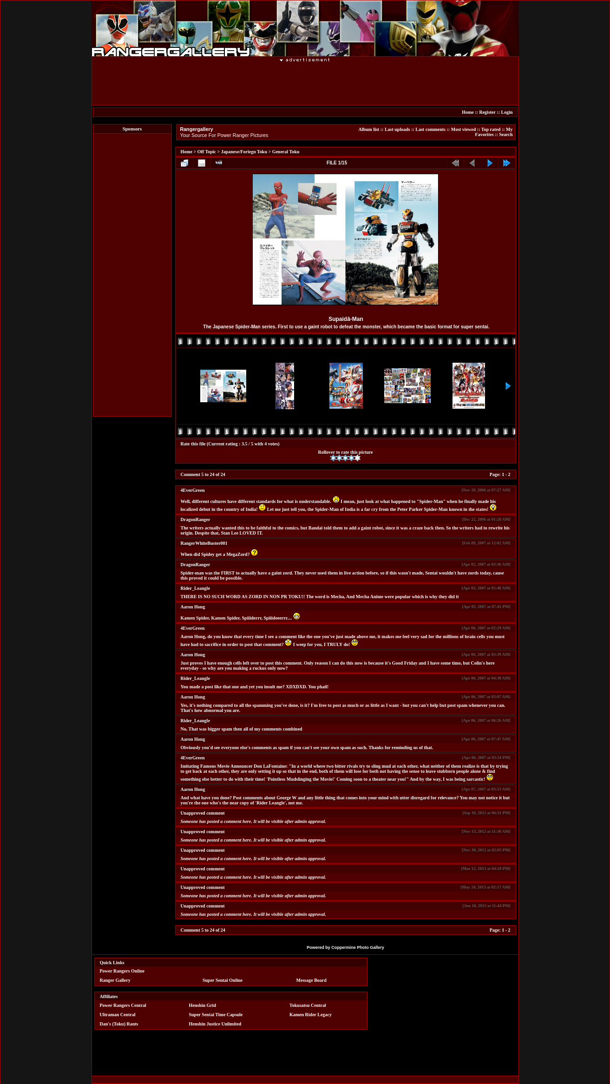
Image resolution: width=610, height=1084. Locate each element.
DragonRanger (195, 519)
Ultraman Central (118, 1014)
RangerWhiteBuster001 (204, 543)
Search (505, 134)
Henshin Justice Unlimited (215, 1023)
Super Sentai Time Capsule (216, 1014)
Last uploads (397, 129)
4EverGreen (193, 490)
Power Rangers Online (122, 970)
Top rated (491, 129)
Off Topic (206, 151)
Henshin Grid (202, 1005)
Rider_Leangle (195, 588)
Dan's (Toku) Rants (119, 1023)
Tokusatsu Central (307, 1005)
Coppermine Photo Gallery (357, 947)
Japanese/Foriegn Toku (244, 151)
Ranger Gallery (115, 980)
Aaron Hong (193, 606)
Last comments (430, 129)
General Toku (286, 151)
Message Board (311, 980)
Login (506, 112)
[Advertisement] (305, 83)
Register (487, 112)
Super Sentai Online (223, 980)
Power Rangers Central (123, 1005)
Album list (368, 129)
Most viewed (463, 129)
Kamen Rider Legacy (310, 1014)
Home (468, 112)
